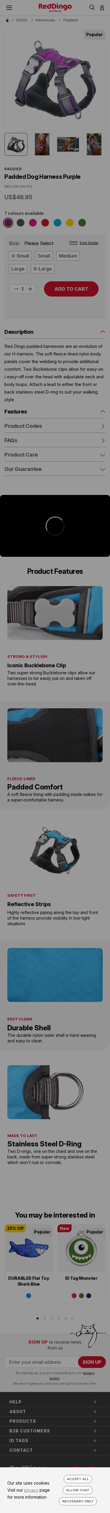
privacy (31, 1490)
